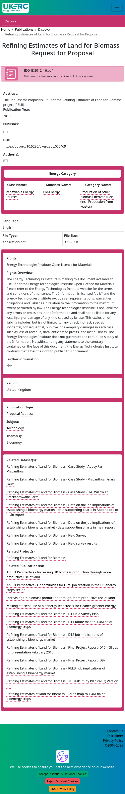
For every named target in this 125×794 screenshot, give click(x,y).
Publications (24, 29)
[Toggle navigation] (117, 8)
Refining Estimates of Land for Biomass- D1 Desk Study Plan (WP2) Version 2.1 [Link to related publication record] (62, 683)
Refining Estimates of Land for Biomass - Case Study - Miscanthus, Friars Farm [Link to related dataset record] (60, 481)
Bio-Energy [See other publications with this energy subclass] (51, 192)
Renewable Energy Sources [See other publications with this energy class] (20, 194)
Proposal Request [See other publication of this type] (20, 413)
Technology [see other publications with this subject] (15, 428)
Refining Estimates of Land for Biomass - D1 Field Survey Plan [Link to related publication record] (53, 614)
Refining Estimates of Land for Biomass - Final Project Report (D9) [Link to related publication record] (56, 660)
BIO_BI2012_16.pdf (38, 70)
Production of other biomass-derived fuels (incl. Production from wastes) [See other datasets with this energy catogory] (97, 199)
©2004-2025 (114, 745)
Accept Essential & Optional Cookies (62, 774)
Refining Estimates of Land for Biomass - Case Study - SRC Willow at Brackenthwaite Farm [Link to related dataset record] (57, 494)
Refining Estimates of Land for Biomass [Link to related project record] (36, 558)
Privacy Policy (113, 740)
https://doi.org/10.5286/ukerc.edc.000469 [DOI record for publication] (34, 146)
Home (5, 29)
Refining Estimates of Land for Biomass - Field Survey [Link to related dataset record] (46, 535)
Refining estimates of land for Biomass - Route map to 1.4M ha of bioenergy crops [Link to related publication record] (55, 696)
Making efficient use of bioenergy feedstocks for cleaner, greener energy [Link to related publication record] (61, 606)
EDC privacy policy (62, 789)
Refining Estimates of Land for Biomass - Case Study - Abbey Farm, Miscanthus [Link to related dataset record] (56, 468)
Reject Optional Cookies (62, 781)
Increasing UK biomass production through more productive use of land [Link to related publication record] (61, 598)
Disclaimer (115, 736)
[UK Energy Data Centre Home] (15, 8)
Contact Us (115, 731)
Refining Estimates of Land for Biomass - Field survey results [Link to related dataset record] (52, 543)
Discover (11, 21)
